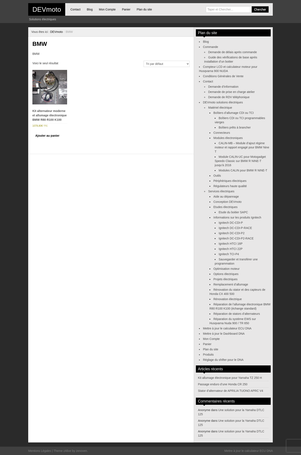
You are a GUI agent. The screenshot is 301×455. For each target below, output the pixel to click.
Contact (75, 9)
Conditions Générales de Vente (223, 76)
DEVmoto (46, 9)
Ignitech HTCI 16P (230, 243)
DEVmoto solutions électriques (223, 102)
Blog (90, 9)
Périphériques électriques (229, 181)
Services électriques (221, 191)
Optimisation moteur (226, 268)
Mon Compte (107, 9)
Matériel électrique (220, 107)
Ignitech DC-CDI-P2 (232, 233)
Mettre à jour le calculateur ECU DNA (227, 328)
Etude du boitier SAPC (233, 212)
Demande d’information (223, 86)
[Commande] (167, 64)
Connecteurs (221, 132)
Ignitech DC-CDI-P (231, 222)
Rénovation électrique (227, 299)
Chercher (260, 9)
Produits (208, 354)
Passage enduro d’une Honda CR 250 (222, 384)
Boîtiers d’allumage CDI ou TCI (233, 112)
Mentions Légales (39, 450)
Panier (126, 9)
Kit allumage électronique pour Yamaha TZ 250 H (230, 377)
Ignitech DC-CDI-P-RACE (235, 228)
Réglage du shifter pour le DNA (223, 359)
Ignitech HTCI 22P (230, 249)
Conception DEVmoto (227, 201)
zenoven (81, 450)
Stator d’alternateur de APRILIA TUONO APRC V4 (230, 390)
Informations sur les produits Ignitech (237, 217)
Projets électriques (225, 279)
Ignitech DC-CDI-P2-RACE (236, 238)
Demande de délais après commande (232, 52)
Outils (217, 175)
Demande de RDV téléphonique (229, 97)
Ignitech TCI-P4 (229, 254)
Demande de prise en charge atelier (231, 92)
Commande (210, 47)
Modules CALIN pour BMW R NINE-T (243, 170)
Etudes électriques (225, 207)
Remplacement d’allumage (230, 284)
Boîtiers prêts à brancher (235, 127)
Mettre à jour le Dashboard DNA (224, 333)
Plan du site (144, 9)
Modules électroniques (228, 138)
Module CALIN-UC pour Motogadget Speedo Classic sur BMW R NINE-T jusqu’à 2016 (240, 161)
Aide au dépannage (226, 196)
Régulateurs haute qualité (230, 186)
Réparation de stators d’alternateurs (236, 313)
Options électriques (226, 274)
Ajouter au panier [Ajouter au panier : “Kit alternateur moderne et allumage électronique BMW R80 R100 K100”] (47, 135)
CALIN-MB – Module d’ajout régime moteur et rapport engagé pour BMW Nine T (242, 147)
